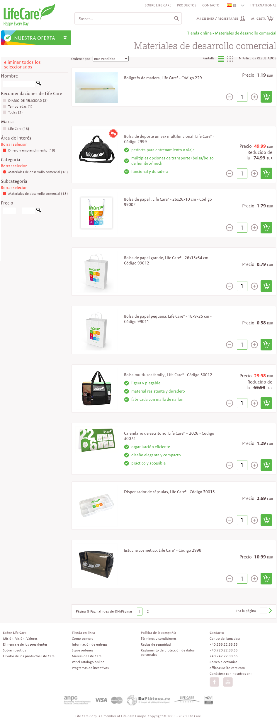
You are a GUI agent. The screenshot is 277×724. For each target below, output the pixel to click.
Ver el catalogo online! (89, 662)
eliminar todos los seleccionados (22, 64)
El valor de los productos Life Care (29, 656)
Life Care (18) (16, 128)
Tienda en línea (83, 632)
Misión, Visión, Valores (20, 638)
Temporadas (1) (18, 106)
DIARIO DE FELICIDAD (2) (25, 100)
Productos (186, 5)
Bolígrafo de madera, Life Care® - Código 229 (163, 77)
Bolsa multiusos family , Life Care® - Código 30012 (168, 374)
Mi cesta (262, 18)
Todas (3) (13, 112)
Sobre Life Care (158, 5)
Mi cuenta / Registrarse (217, 18)
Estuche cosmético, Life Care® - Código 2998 (162, 550)
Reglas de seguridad (156, 644)
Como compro (83, 638)
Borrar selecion (14, 144)
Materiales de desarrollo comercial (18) (35, 172)
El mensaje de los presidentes (25, 644)
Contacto (211, 5)
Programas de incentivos (90, 667)
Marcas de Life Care (86, 656)
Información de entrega (90, 644)
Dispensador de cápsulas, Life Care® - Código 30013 (169, 491)
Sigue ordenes (82, 650)
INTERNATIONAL (263, 5)
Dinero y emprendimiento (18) (29, 150)
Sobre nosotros (14, 650)
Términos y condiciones (158, 638)
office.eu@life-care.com (227, 667)
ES (232, 5)
